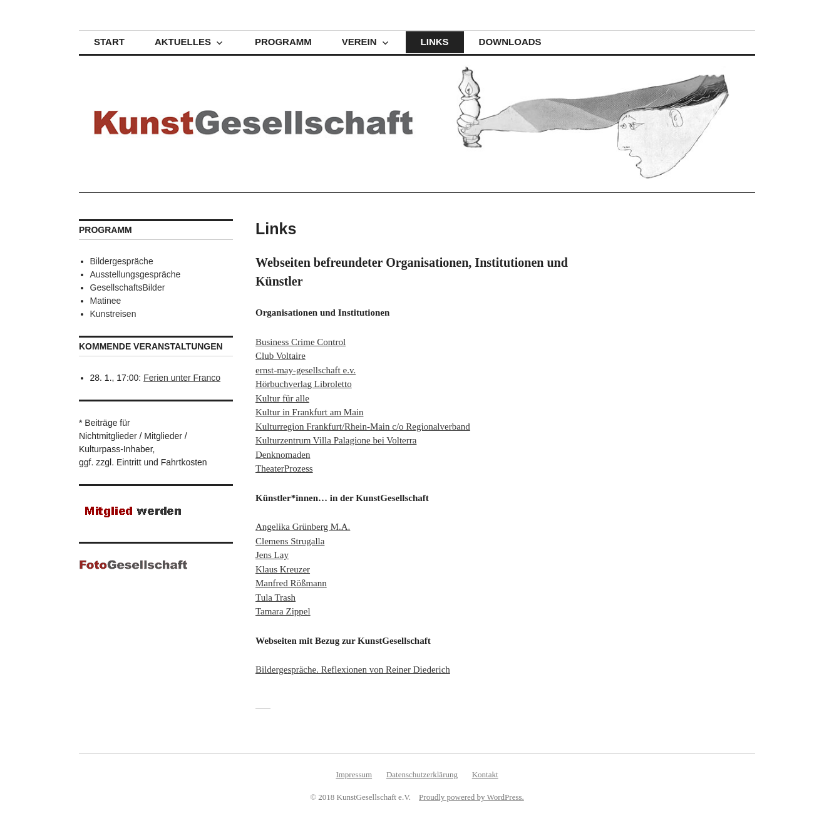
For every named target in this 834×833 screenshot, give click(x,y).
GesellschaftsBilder (127, 287)
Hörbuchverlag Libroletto (303, 384)
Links (435, 41)
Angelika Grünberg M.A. (302, 527)
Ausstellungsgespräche (135, 274)
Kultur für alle (282, 398)
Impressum (354, 774)
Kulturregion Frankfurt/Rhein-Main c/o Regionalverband (362, 427)
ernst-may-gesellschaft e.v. (305, 370)
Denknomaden (282, 455)
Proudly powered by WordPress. (471, 797)
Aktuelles (183, 41)
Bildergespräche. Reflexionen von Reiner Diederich (352, 670)
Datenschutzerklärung (422, 774)
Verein (359, 41)
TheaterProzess (284, 468)
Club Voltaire (280, 356)
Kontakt (485, 774)
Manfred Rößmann (291, 583)
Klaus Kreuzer (282, 569)
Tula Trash (275, 597)
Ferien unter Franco (181, 378)
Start (109, 41)
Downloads (510, 41)
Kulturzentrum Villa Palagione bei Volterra (335, 440)
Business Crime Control (300, 342)
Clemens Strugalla (289, 541)
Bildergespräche (121, 261)
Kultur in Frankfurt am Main (309, 412)
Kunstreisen (113, 314)
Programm (283, 41)
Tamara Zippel (283, 611)
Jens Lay (272, 555)
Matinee (105, 301)
